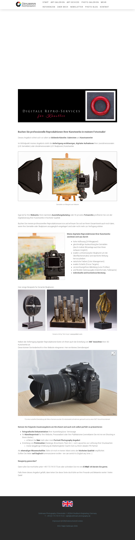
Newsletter (76, 7)
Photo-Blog (91, 7)
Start (46, 2)
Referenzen (49, 7)
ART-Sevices (73, 2)
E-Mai (85, 467)
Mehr (103, 2)
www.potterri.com (76, 334)
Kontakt (104, 7)
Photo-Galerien (90, 2)
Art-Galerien (58, 2)
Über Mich (62, 7)
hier (38, 440)
